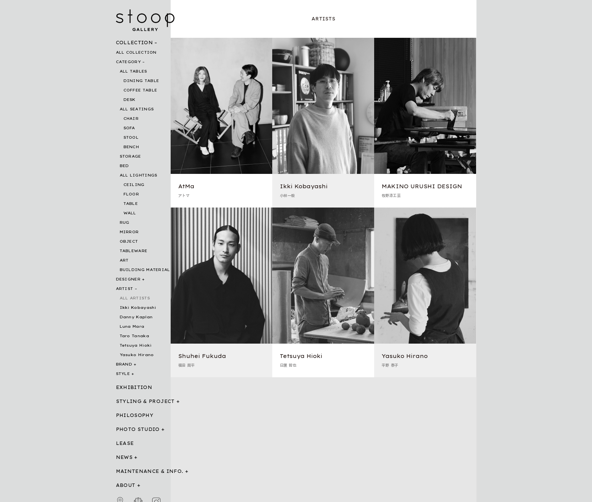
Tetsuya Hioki (136, 345)
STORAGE (130, 156)
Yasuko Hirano (137, 354)
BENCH (131, 146)
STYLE (123, 373)
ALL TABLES (133, 71)
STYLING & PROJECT (145, 401)
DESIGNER (128, 279)
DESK (129, 99)
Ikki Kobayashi (138, 307)
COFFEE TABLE (140, 90)
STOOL (131, 137)
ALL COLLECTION (136, 52)
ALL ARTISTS (135, 298)
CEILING (134, 184)
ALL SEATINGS (137, 109)
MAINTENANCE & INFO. (149, 471)
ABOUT (126, 485)
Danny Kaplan (136, 317)
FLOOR (131, 194)
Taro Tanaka (134, 335)
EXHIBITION (134, 387)
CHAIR (131, 118)
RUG (125, 222)
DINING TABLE (141, 80)
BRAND (124, 364)
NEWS (124, 457)
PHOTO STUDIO (138, 429)
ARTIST (124, 288)
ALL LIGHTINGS (138, 175)
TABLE (130, 203)
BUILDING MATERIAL (145, 269)
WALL (129, 213)
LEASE (125, 443)
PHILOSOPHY (135, 415)
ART (124, 260)
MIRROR (129, 231)
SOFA (129, 128)
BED (124, 165)
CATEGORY (128, 61)
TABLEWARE (134, 250)
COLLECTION (134, 42)
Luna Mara (132, 326)
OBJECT (129, 241)
